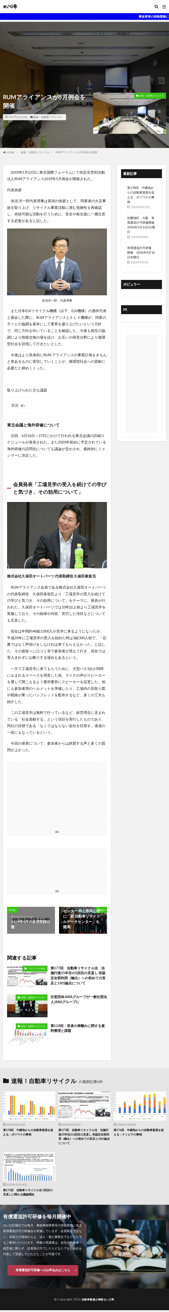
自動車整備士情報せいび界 (98, 1301)
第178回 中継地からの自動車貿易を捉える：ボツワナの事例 (140, 194)
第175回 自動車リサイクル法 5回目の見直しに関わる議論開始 (28, 1194)
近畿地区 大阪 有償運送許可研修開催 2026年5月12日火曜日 (141, 225)
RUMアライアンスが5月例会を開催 (76, 152)
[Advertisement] (84, 50)
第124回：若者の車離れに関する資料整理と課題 (77, 1028)
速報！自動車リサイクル (47, 117)
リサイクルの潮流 (36, 968)
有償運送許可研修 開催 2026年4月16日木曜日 (141, 252)
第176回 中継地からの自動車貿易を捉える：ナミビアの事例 (139, 1132)
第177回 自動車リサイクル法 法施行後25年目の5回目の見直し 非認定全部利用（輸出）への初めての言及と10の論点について (78, 976)
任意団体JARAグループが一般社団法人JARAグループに (79, 999)
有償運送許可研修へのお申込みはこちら (43, 1271)
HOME (11, 152)
